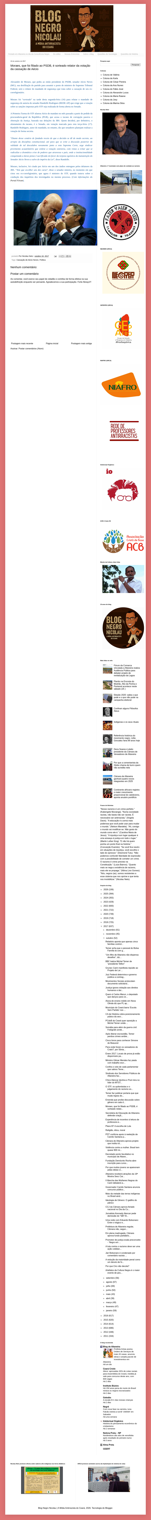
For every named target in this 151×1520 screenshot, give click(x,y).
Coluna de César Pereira (114, 82)
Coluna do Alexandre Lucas (116, 92)
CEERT (106, 1449)
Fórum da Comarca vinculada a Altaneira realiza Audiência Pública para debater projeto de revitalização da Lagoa (127, 670)
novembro (111, 934)
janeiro (109, 1310)
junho (109, 1290)
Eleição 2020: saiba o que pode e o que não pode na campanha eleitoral (126, 697)
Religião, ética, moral (115, 1130)
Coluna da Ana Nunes (113, 85)
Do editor (57, 54)
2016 (106, 1316)
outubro (110, 938)
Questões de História (129, 54)
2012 (106, 1332)
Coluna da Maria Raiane (114, 96)
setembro (110, 1278)
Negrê (106, 1407)
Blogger (108, 1508)
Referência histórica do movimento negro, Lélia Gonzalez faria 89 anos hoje (127, 738)
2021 (106, 910)
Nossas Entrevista (72, 54)
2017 (106, 926)
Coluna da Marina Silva (113, 103)
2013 (106, 1328)
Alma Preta (108, 1445)
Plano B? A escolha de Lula (118, 1126)
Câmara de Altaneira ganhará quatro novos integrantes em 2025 (124, 778)
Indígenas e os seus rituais (126, 722)
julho (108, 1286)
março (109, 1302)
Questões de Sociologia (107, 54)
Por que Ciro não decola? (117, 1266)
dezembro (111, 930)
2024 (106, 898)
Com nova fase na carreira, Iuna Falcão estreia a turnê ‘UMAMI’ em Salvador (118, 1411)
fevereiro (110, 1306)
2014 (106, 1324)
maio (108, 1294)
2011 (106, 1336)
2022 (106, 906)
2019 (106, 918)
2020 (106, 914)
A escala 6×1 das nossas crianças (118, 1400)
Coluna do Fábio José (113, 89)
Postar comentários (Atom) (31, 348)
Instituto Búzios (111, 1386)
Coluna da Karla (110, 78)
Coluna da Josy (110, 100)
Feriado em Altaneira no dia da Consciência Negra (28, 54)
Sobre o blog (88, 54)
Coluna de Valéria (111, 75)
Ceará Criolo (109, 1369)
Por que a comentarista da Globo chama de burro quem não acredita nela (127, 765)
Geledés (107, 1397)
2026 (106, 889)
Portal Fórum (16, 180)
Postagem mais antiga (81, 343)
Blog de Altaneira (111, 1347)
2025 (106, 894)
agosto (109, 1282)
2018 (106, 922)
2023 (106, 902)
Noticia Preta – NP (112, 1433)
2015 (106, 1320)
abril (108, 1298)
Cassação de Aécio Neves (27, 260)
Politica (42, 260)
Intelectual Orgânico (113, 1421)
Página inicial (52, 343)
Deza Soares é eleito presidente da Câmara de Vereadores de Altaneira (125, 751)
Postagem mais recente (22, 343)
